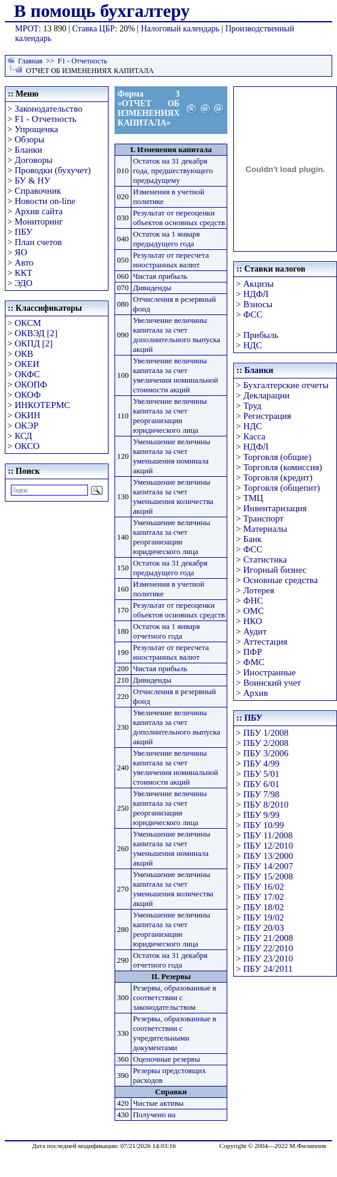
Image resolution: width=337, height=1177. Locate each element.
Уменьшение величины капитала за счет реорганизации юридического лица (171, 537)
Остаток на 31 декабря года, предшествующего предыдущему (173, 170)
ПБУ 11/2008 (268, 835)
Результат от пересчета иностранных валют (171, 259)
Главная (30, 61)
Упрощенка (36, 129)
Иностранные (270, 672)
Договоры (33, 160)
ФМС (254, 662)
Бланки (28, 150)
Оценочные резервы (166, 1059)
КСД (23, 436)
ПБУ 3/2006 (266, 753)
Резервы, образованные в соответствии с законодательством (174, 997)
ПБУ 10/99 (264, 825)
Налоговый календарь (180, 28)
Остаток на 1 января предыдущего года (166, 238)
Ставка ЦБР (93, 28)
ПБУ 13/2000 (268, 856)
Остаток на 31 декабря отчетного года (170, 960)
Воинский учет (272, 682)
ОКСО (26, 446)
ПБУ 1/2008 (266, 733)
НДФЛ (256, 294)
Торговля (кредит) (278, 477)
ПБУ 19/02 (264, 917)
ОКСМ (27, 323)
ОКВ (23, 354)
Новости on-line (44, 201)
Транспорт (264, 518)
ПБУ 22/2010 (268, 948)
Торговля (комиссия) (283, 467)
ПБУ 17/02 (264, 897)
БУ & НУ (32, 180)
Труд (253, 405)
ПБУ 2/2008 (266, 743)
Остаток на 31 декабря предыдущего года (170, 567)
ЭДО (23, 283)
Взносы (258, 304)
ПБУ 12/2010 (268, 845)
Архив (256, 693)
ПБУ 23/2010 (268, 958)
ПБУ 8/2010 (266, 804)
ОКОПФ (30, 384)
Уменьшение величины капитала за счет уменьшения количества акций (173, 496)
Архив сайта (38, 211)
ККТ (23, 273)
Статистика (265, 559)
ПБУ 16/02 (264, 887)
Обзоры (29, 139)
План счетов (37, 242)
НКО (253, 621)
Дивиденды (152, 287)
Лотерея (259, 590)
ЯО (20, 252)
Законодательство (48, 108)
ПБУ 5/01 (262, 774)
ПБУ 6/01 (262, 784)
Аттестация (266, 641)
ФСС (253, 314)
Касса (255, 436)
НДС (253, 345)
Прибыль (261, 335)
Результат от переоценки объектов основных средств (179, 217)
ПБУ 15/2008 (268, 876)
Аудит (255, 631)
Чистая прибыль (160, 276)
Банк (253, 539)
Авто (23, 262)
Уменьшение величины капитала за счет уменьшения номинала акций (171, 456)
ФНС (253, 600)
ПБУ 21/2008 (268, 938)
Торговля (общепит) (282, 488)
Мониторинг (38, 221)
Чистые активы (158, 1103)
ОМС (254, 611)
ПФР (253, 652)
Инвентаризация (275, 508)
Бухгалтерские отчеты (286, 385)
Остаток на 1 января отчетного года (166, 631)
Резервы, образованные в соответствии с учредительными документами (174, 1033)
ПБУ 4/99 (262, 763)
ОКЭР (26, 425)
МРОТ (27, 28)
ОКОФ (27, 395)
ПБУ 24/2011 (268, 969)
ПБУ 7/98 (262, 794)
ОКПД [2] (33, 343)
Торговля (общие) (278, 457)
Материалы (266, 529)
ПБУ (23, 232)
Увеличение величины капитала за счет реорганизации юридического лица (170, 416)
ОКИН (27, 415)
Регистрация (268, 416)
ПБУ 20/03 (264, 928)
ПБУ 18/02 (264, 907)
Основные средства (281, 580)
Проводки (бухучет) (52, 170)
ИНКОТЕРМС (42, 405)
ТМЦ (253, 498)
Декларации (267, 395)
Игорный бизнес (275, 570)
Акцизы (259, 284)
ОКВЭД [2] (35, 333)
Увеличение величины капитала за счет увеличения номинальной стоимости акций (175, 375)
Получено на (154, 1114)
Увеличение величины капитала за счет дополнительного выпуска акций (177, 335)
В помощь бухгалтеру (102, 11)
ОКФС (27, 374)
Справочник (37, 191)
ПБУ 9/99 (262, 815)
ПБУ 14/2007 (268, 866)
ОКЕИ (26, 364)
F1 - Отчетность (82, 61)
